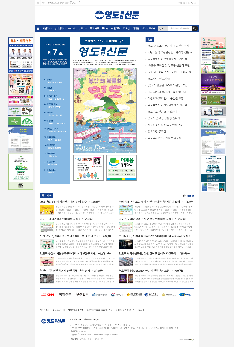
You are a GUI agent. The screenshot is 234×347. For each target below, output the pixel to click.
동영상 (105, 28)
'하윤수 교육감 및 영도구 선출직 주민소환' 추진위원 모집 (171, 65)
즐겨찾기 (43, 3)
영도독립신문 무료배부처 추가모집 (167, 59)
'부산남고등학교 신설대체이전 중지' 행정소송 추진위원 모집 (171, 72)
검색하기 (194, 28)
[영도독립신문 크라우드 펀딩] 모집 (167, 85)
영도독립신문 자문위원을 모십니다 (167, 105)
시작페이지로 (38, 3)
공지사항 (94, 28)
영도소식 (82, 28)
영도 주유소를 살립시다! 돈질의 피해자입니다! (171, 45)
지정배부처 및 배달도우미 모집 (165, 125)
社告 (149, 39)
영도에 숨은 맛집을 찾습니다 (164, 118)
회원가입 (181, 2)
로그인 (190, 2)
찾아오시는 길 (59, 310)
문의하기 (141, 310)
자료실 (126, 28)
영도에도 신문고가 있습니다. (164, 111)
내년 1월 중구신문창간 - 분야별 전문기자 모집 (171, 52)
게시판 (135, 28)
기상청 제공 (72, 4)
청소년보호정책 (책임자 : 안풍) (99, 310)
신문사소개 (44, 310)
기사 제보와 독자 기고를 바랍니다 (167, 92)
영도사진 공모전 (157, 131)
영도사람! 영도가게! (159, 78)
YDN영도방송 (148, 28)
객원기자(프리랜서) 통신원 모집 (166, 98)
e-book (71, 28)
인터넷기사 (59, 28)
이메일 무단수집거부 (125, 310)
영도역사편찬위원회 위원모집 (164, 138)
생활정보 (115, 28)
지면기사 (46, 28)
